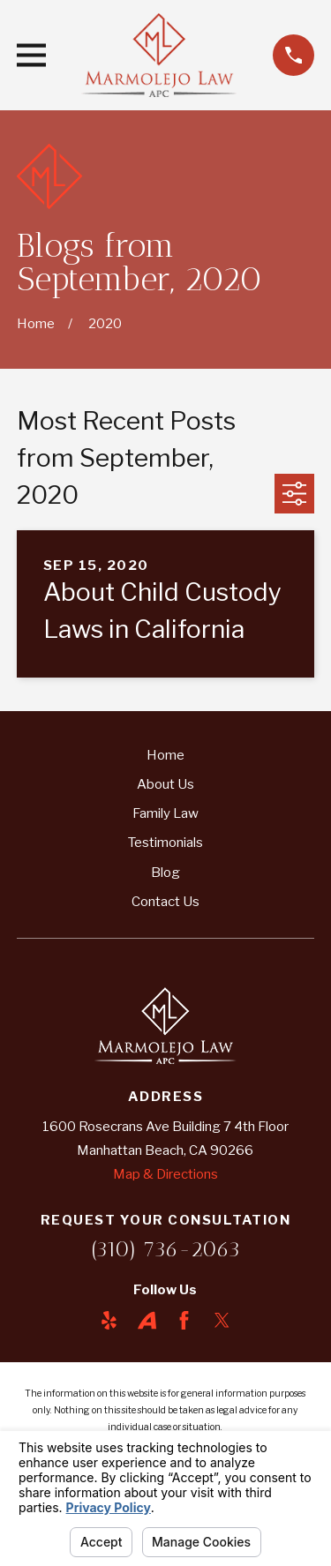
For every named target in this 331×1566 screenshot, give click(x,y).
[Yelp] (109, 1320)
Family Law (165, 813)
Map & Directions (165, 1174)
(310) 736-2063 (165, 1249)
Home (165, 755)
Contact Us (165, 902)
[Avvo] (147, 1320)
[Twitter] (222, 1320)
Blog (165, 872)
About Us (165, 784)
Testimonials (165, 842)
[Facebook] (184, 1320)
